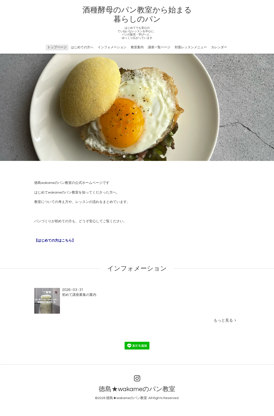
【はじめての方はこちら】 (54, 240)
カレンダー (219, 47)
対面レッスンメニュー (191, 47)
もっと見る (225, 320)
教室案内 (137, 47)
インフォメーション (112, 47)
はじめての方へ (82, 47)
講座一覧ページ (159, 47)
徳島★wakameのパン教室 (137, 389)
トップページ (57, 47)
